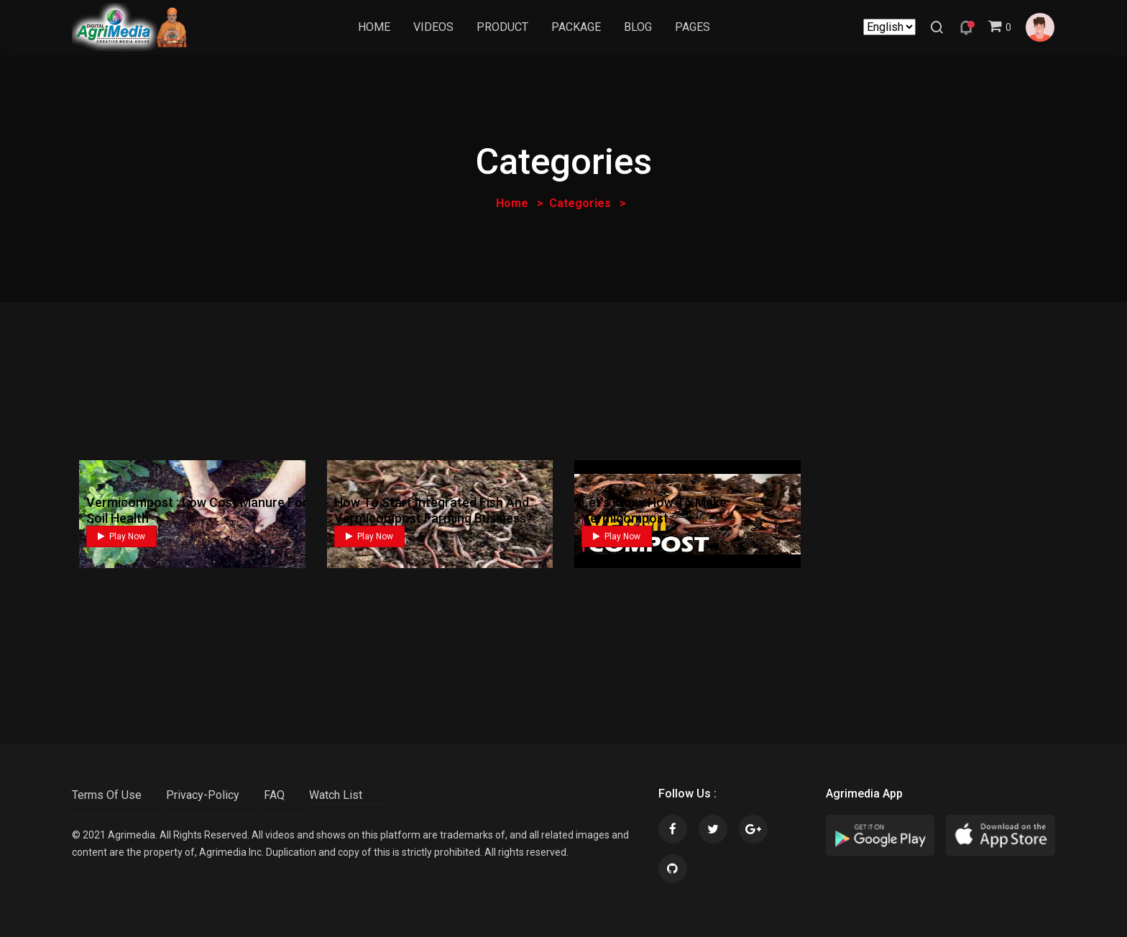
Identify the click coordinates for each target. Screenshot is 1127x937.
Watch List (335, 795)
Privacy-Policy (202, 795)
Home (375, 28)
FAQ (274, 795)
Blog (639, 28)
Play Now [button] (121, 536)
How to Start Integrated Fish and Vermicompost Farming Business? (433, 510)
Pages (693, 28)
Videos (434, 28)
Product (503, 28)
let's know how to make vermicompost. (654, 510)
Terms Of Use (107, 795)
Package (577, 28)
